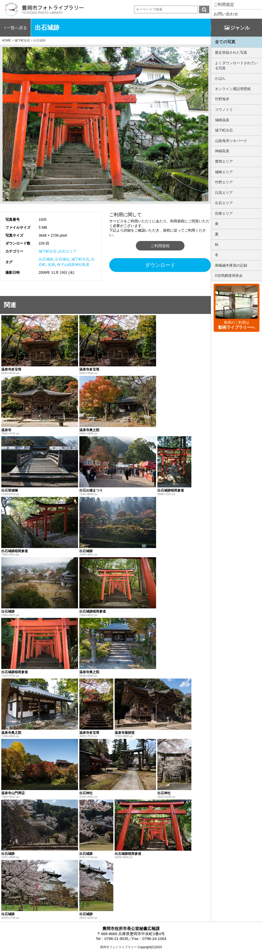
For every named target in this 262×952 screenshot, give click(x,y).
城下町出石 (48, 251)
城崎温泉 (222, 120)
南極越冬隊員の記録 (231, 265)
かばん (220, 78)
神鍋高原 (222, 151)
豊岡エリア (224, 161)
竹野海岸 (222, 99)
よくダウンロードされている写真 (236, 65)
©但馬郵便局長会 (229, 275)
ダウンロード (160, 265)
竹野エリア (224, 182)
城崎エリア (224, 172)
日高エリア (224, 193)
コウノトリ (224, 109)
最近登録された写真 (231, 52)
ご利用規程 (160, 246)
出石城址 (62, 259)
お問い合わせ (226, 14)
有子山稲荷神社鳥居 (73, 264)
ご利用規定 (224, 4)
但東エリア (224, 213)
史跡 (51, 264)
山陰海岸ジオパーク (231, 141)
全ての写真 (225, 42)
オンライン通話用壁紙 (233, 89)
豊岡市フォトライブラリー (118, 947)
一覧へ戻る (17, 28)
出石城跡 (46, 259)
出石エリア (68, 251)
